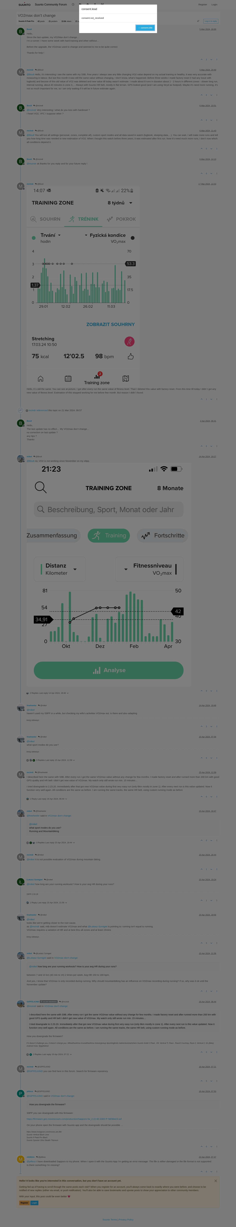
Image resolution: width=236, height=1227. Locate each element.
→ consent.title (145, 27)
